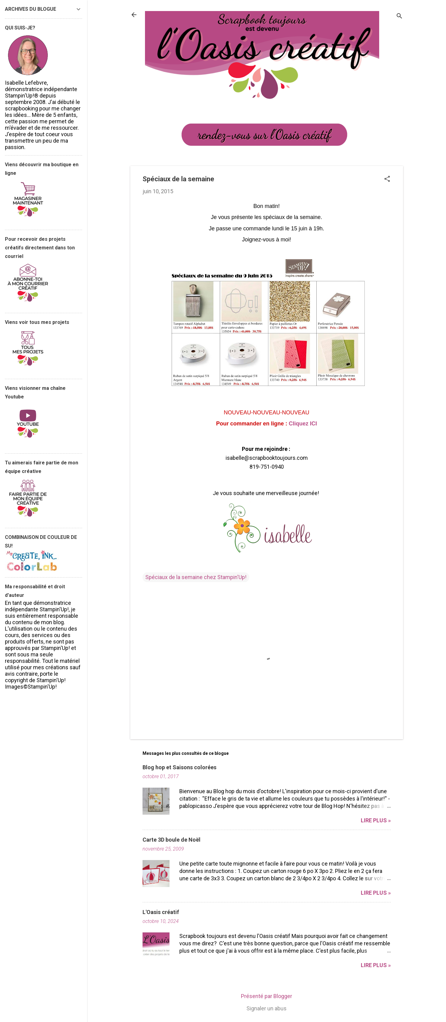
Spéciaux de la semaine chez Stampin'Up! (195, 577)
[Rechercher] (399, 16)
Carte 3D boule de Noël (171, 839)
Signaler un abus (266, 1008)
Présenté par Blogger (266, 996)
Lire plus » (376, 820)
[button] (387, 179)
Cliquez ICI (303, 424)
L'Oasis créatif (161, 912)
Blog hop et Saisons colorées (179, 767)
